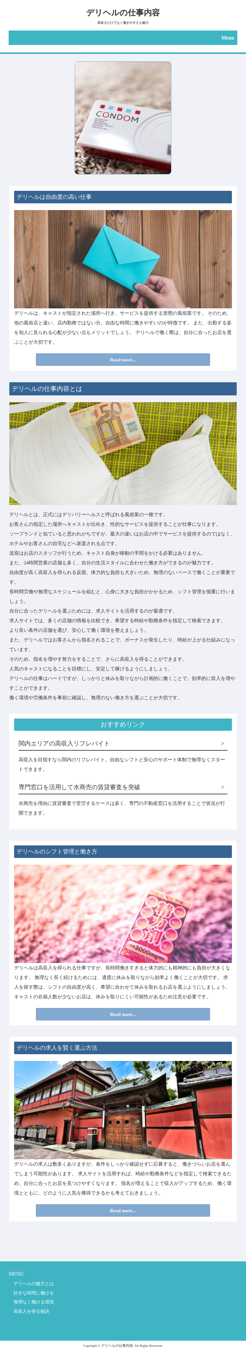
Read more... (123, 359)
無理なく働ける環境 (33, 1301)
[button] (123, 38)
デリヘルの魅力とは (33, 1283)
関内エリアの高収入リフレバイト (64, 743)
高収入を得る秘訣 (31, 1311)
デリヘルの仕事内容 (123, 12)
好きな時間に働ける (33, 1292)
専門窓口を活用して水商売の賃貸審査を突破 (79, 787)
